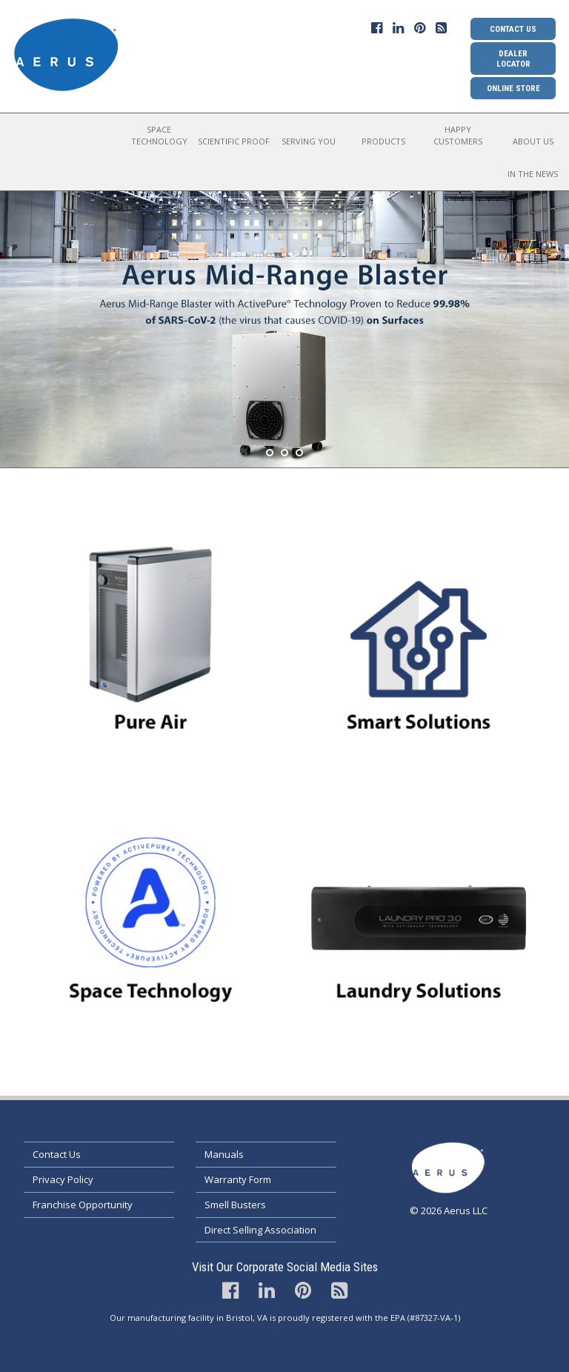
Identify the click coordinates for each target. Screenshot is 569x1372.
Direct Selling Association (260, 1229)
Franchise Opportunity (83, 1204)
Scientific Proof (234, 141)
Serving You (309, 141)
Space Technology (159, 135)
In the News (533, 173)
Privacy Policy (63, 1179)
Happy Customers (457, 135)
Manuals (224, 1154)
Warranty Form (237, 1179)
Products (383, 141)
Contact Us (513, 29)
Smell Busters (235, 1204)
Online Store (513, 88)
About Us (533, 141)
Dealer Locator (513, 58)
